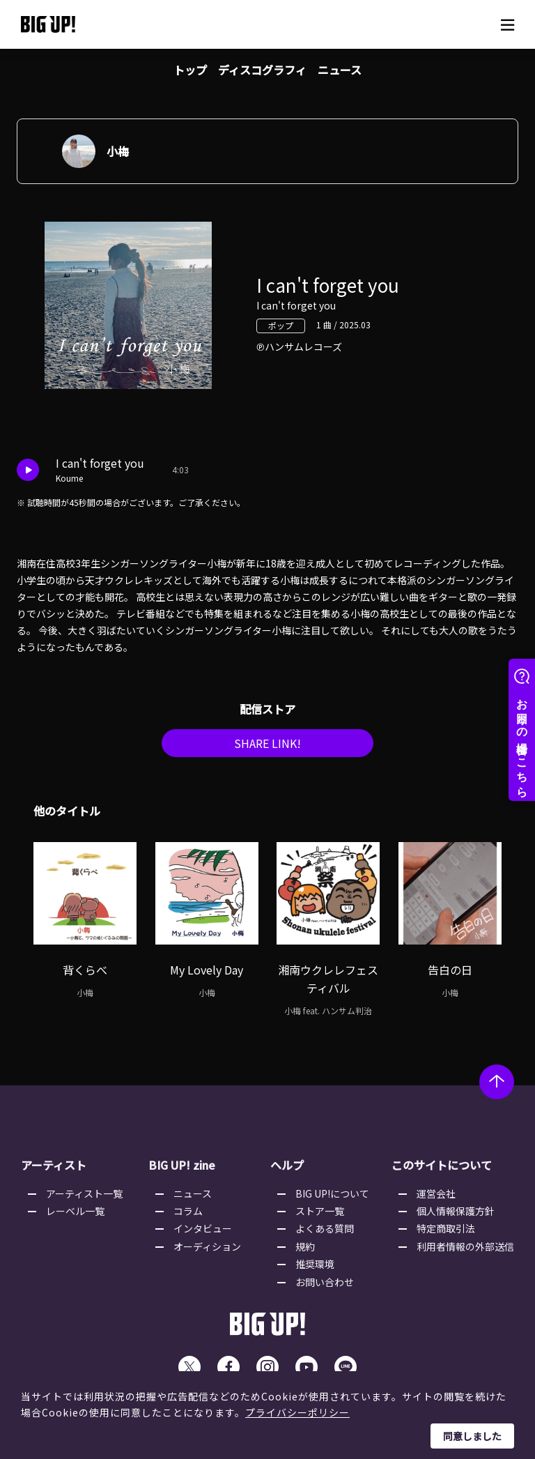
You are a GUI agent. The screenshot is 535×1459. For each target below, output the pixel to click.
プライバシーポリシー (297, 1412)
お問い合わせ (324, 1287)
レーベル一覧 (75, 1216)
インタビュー (202, 1234)
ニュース (340, 69)
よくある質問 (324, 1234)
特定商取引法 (446, 1234)
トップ (190, 69)
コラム (188, 1216)
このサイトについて (441, 1170)
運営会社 (436, 1199)
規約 (305, 1252)
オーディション (207, 1252)
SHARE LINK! (267, 748)
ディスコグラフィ (262, 69)
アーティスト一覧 (84, 1199)
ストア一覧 (319, 1216)
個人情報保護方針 (456, 1216)
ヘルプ (287, 1170)
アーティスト (53, 1170)
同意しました (472, 1436)
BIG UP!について (332, 1199)
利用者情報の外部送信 (465, 1252)
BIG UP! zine (181, 1170)
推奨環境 (314, 1269)
